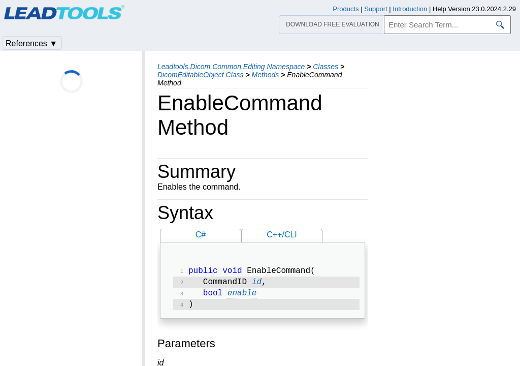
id (257, 284)
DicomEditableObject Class (200, 75)
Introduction (410, 9)
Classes (325, 67)
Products (346, 9)
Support (375, 9)
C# (201, 234)
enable (242, 296)
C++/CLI (282, 234)
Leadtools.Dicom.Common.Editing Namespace (231, 67)
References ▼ (31, 43)
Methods (265, 75)
